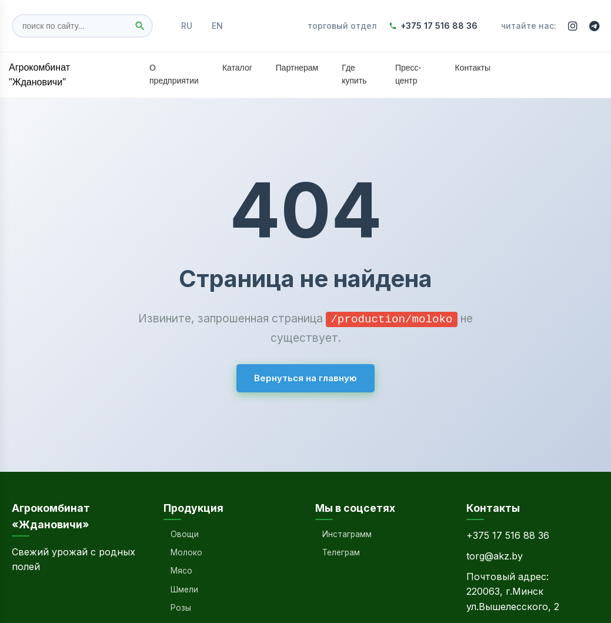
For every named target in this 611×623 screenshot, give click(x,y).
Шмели (184, 589)
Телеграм (341, 552)
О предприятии (174, 74)
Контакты (472, 67)
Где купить (354, 74)
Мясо (181, 570)
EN (217, 26)
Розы (181, 607)
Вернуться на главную (305, 377)
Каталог (237, 67)
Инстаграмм (347, 534)
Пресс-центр (408, 74)
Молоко (186, 552)
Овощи (185, 534)
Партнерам (297, 67)
